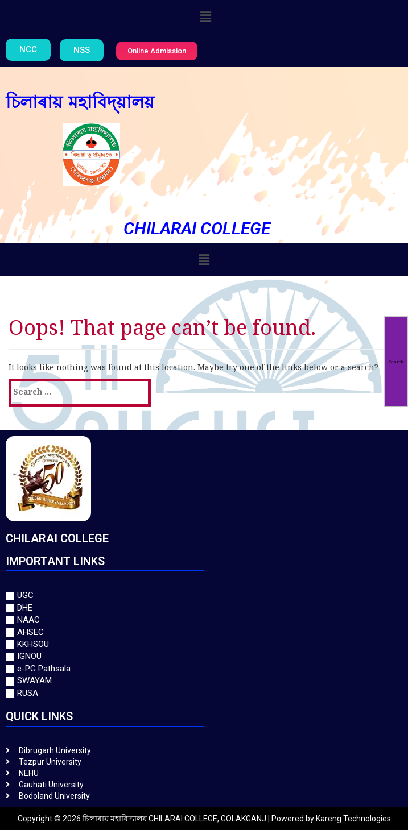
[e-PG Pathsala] (204, 669)
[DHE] (204, 608)
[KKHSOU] (204, 644)
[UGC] (204, 595)
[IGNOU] (204, 656)
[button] (205, 16)
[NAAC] (204, 620)
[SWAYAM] (204, 681)
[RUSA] (204, 693)
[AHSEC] (204, 632)
